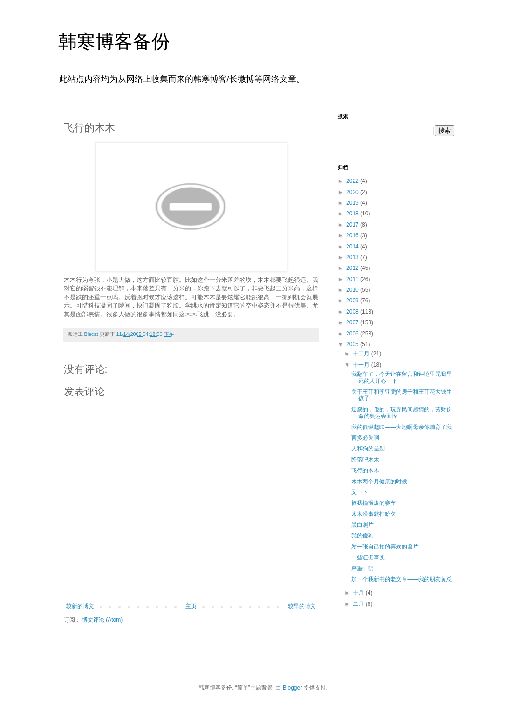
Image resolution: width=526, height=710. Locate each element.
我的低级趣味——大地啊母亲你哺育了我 (401, 427)
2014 (353, 246)
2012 (353, 268)
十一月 (362, 365)
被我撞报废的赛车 (373, 503)
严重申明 (362, 568)
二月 (359, 604)
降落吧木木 (365, 459)
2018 (353, 213)
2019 (353, 203)
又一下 (359, 492)
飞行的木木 (365, 470)
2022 (353, 181)
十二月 (362, 353)
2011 (353, 279)
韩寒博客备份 (114, 41)
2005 (353, 344)
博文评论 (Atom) (102, 619)
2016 (353, 235)
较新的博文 (80, 606)
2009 (353, 300)
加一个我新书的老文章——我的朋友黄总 (401, 579)
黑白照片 (362, 525)
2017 (353, 224)
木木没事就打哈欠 (373, 514)
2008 (353, 311)
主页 (191, 606)
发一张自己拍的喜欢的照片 (384, 546)
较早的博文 (302, 606)
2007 (353, 322)
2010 (353, 290)
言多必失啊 (365, 438)
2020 (353, 192)
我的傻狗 (362, 535)
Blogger (292, 687)
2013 (353, 257)
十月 (359, 592)
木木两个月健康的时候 (379, 481)
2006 (353, 333)
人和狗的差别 (368, 448)
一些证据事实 (368, 557)
